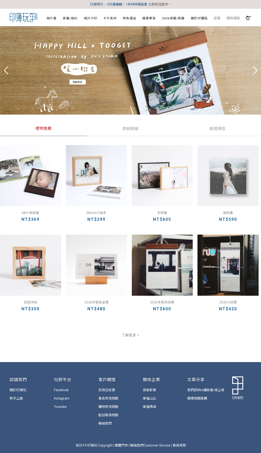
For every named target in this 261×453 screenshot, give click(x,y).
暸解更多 (77, 82)
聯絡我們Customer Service (150, 445)
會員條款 (179, 445)
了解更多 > (130, 334)
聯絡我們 (105, 423)
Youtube (60, 407)
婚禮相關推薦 (197, 398)
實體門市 (121, 445)
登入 (204, 18)
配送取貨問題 (108, 415)
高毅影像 (149, 390)
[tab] (43, 129)
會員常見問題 (108, 398)
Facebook (61, 390)
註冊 (217, 18)
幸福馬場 (149, 407)
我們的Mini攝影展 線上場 (205, 390)
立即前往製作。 (159, 4)
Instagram (61, 398)
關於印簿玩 (18, 390)
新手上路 (16, 398)
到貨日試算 (106, 390)
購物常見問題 (108, 407)
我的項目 (233, 18)
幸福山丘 (149, 398)
